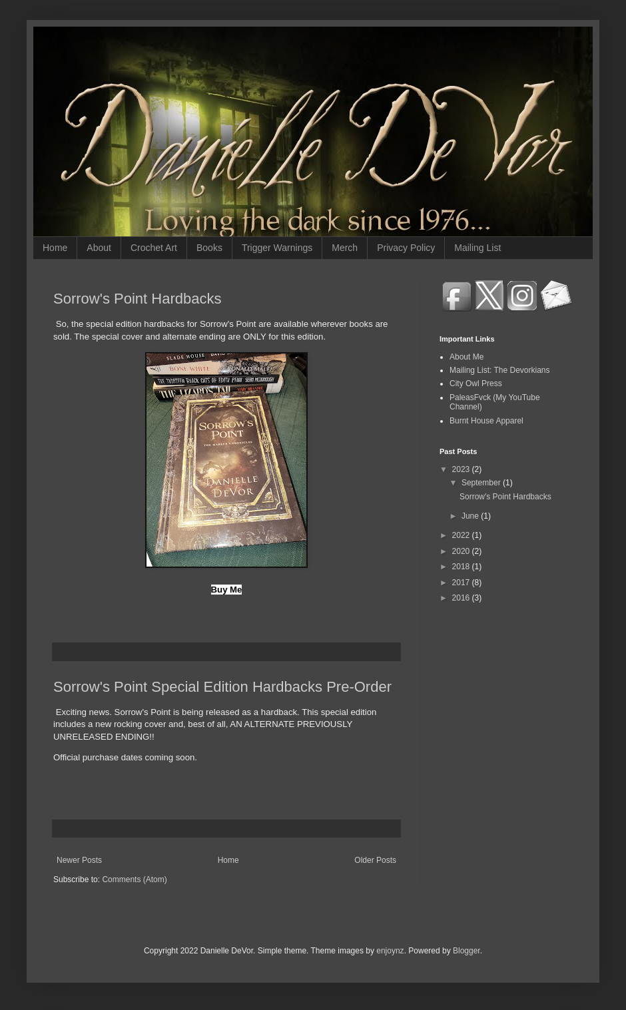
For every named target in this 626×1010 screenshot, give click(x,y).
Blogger (466, 950)
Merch (345, 247)
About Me (466, 357)
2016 (462, 598)
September (482, 482)
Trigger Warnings (277, 247)
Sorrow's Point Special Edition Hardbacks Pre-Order (222, 686)
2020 (462, 551)
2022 (462, 535)
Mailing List (477, 247)
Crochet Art (154, 247)
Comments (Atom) (134, 879)
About (99, 247)
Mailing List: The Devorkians (500, 370)
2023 (462, 469)
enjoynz (390, 950)
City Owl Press (476, 383)
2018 (462, 566)
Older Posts (375, 860)
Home (55, 247)
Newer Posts (79, 860)
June (471, 516)
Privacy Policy (406, 247)
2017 (462, 582)
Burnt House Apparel (486, 420)
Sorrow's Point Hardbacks (137, 298)
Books (209, 247)
